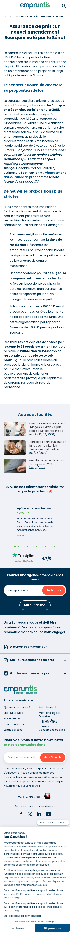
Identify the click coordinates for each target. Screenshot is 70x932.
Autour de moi (35, 605)
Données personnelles (47, 718)
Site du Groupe (13, 713)
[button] (7, 924)
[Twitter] (30, 815)
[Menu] (6, 5)
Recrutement (47, 707)
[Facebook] (21, 815)
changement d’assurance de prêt (35, 174)
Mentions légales (50, 713)
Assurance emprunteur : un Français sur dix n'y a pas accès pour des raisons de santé (47, 429)
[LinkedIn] (39, 815)
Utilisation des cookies (48, 724)
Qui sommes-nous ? (17, 707)
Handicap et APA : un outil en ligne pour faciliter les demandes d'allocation (47, 445)
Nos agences (12, 718)
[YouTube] (48, 814)
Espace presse (13, 730)
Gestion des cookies (52, 730)
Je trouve (53, 590)
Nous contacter (14, 724)
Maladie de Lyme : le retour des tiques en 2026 (46, 462)
